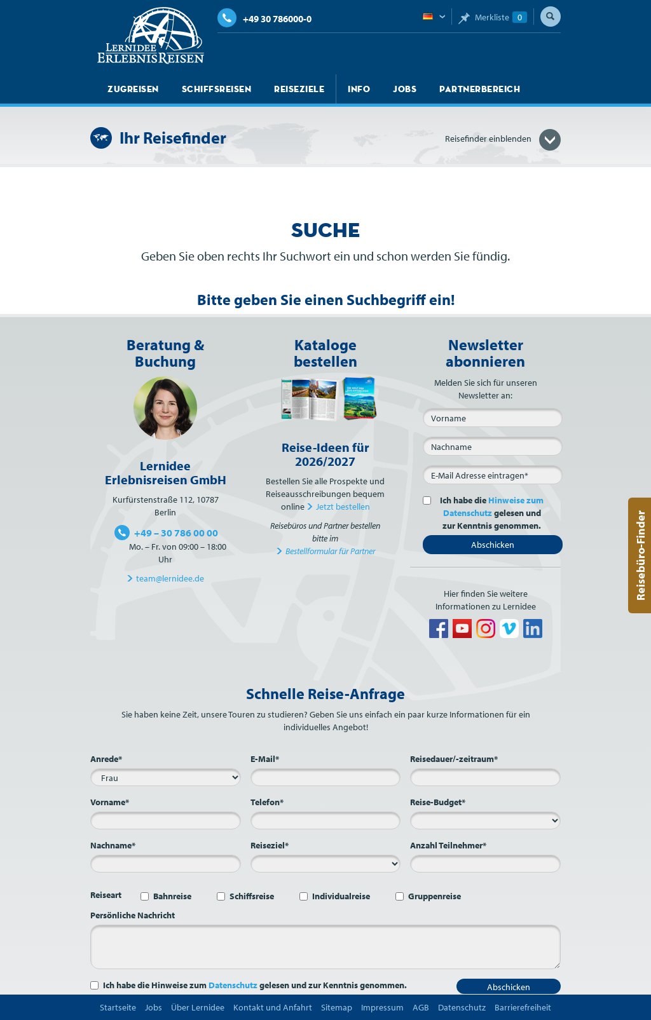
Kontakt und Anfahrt (272, 1007)
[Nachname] (493, 446)
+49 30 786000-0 (264, 19)
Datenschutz (233, 985)
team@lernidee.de (170, 578)
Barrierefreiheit (523, 1007)
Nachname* (112, 845)
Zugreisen (133, 89)
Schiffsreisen (217, 89)
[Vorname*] (165, 820)
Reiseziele (299, 89)
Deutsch (434, 17)
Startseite (118, 1007)
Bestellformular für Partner (330, 551)
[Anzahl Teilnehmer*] (485, 864)
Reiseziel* (269, 845)
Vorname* (109, 802)
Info (359, 89)
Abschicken (492, 544)
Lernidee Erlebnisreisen (150, 35)
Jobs (404, 89)
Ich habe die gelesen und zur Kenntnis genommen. (489, 512)
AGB (421, 1007)
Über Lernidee (197, 1007)
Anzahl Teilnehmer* (448, 845)
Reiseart (105, 895)
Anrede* (106, 759)
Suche (550, 16)
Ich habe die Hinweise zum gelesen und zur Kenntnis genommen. (255, 985)
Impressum (382, 1007)
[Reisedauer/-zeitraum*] (485, 777)
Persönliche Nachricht (132, 915)
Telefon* (267, 802)
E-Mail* (264, 759)
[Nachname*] (165, 864)
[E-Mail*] (493, 474)
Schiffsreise (252, 896)
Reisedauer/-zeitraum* (454, 759)
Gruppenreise (434, 896)
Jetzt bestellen (343, 506)
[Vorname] (493, 417)
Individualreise (341, 896)
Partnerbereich (479, 89)
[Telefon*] (325, 820)
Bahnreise (172, 896)
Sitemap (336, 1007)
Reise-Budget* (437, 802)
